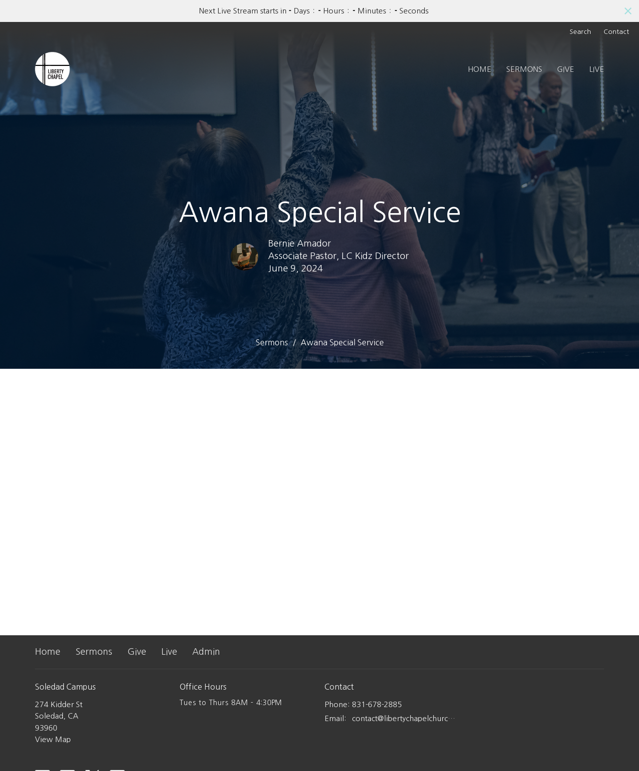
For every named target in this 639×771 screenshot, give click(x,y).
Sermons (524, 69)
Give (565, 69)
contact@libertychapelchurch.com (405, 718)
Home (479, 69)
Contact (616, 31)
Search (580, 31)
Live (596, 69)
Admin (206, 651)
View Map (53, 739)
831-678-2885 (377, 704)
